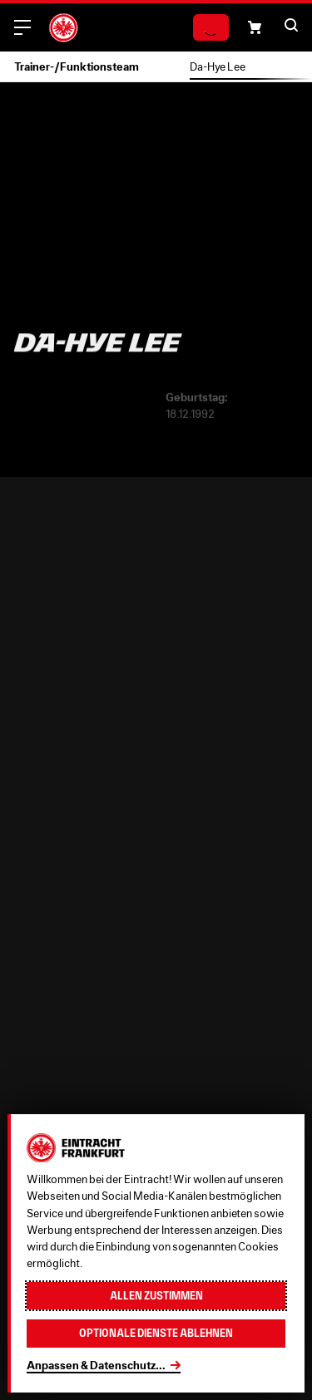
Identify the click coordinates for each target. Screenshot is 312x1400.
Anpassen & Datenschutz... (96, 1365)
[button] (254, 27)
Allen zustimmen (156, 1295)
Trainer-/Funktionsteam (76, 66)
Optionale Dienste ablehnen (156, 1333)
